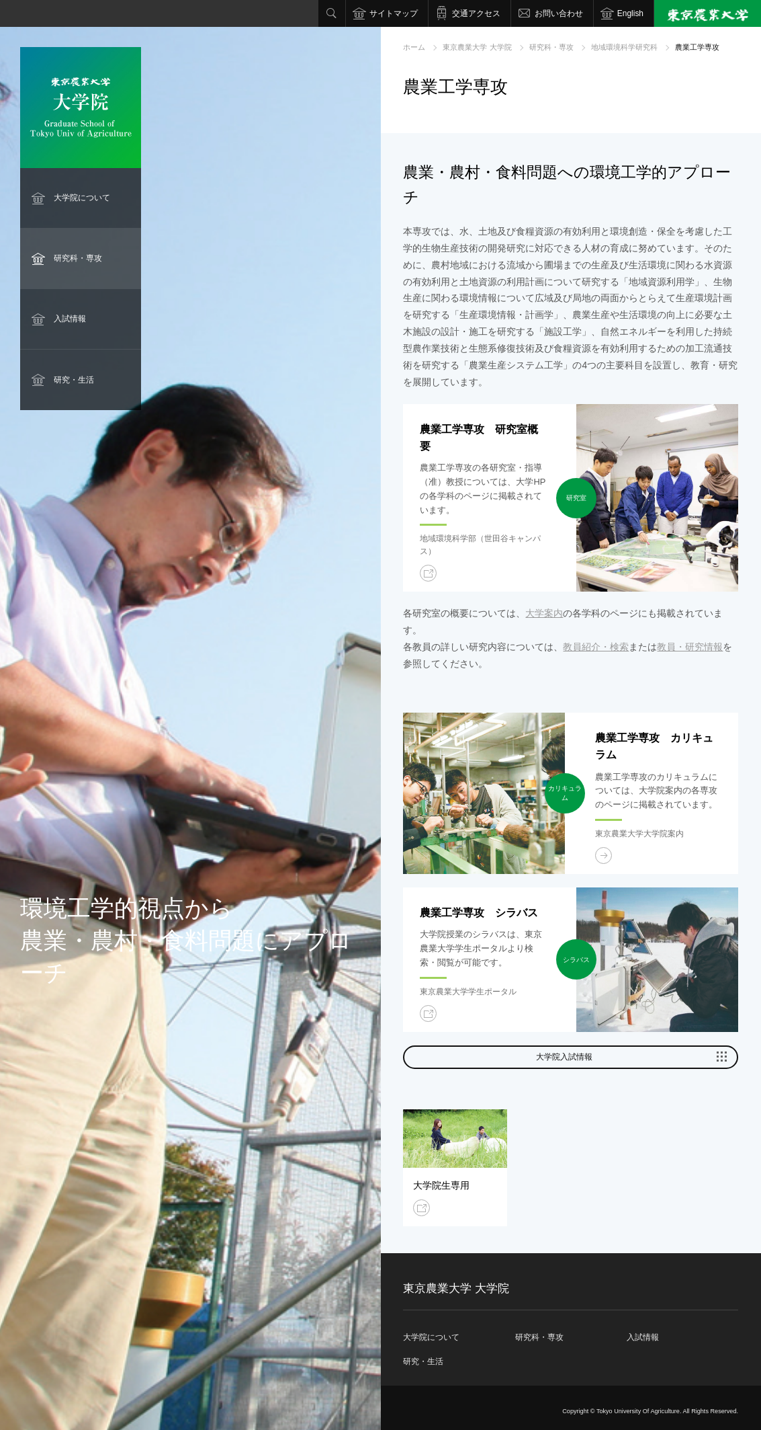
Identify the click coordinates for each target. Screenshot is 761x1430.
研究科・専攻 (78, 258)
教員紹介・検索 (596, 646)
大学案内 (544, 613)
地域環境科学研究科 (624, 47)
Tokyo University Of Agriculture (638, 1411)
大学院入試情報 (564, 1057)
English (630, 13)
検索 (331, 13)
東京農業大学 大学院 (477, 47)
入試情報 (70, 318)
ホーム (414, 47)
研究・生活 (74, 380)
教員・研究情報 (690, 646)
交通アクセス (476, 13)
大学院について (82, 197)
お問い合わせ (559, 13)
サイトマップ (393, 13)
